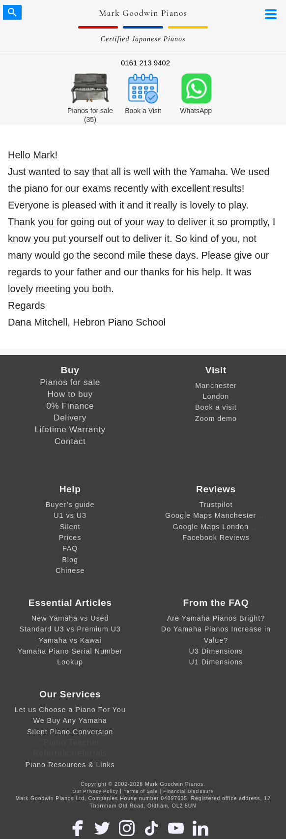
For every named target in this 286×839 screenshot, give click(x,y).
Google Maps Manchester (210, 515)
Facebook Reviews (215, 537)
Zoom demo (216, 418)
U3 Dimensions (216, 651)
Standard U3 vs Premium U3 (69, 629)
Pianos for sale (70, 382)
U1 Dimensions (216, 662)
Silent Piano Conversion (70, 732)
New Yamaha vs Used (70, 618)
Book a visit (216, 407)
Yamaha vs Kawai (70, 640)
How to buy (70, 394)
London (216, 396)
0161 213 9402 (145, 63)
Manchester (216, 386)
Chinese (70, 570)
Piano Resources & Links (69, 765)
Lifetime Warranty (69, 429)
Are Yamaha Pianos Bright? (216, 618)
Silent (70, 527)
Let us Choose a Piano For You (69, 710)
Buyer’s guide (70, 505)
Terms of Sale (141, 791)
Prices (70, 537)
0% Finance (70, 406)
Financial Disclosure (188, 791)
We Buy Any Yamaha (70, 720)
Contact (70, 441)
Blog (70, 560)
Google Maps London (210, 527)
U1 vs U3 (70, 515)
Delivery (70, 417)
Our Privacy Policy (95, 791)
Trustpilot (215, 505)
